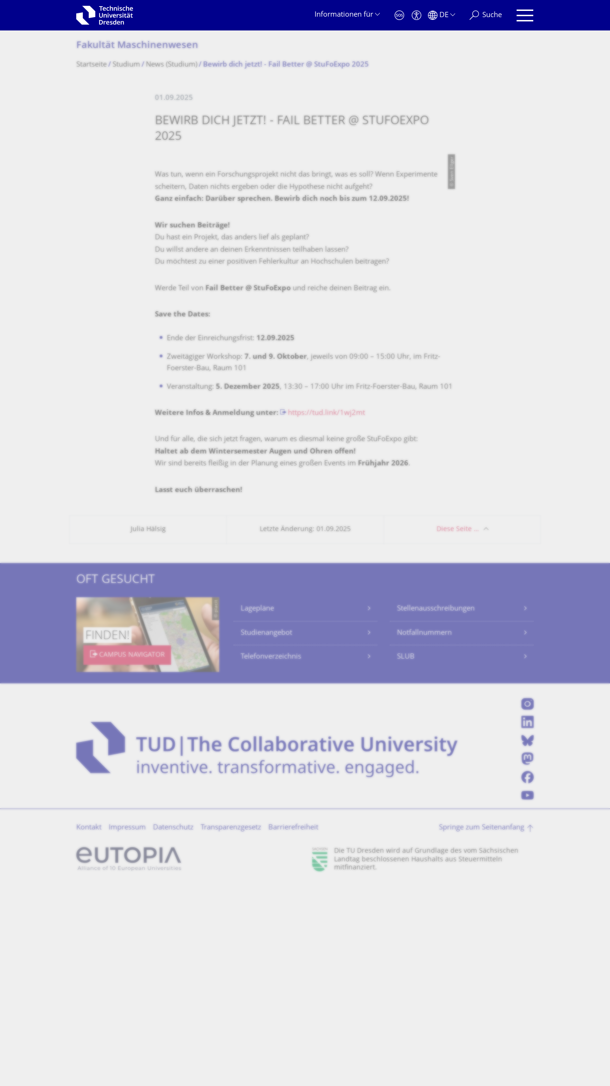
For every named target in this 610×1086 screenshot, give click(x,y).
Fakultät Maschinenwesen (137, 45)
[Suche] (485, 15)
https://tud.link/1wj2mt (326, 612)
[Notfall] (399, 15)
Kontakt (89, 1027)
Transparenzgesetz (231, 1027)
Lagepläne (257, 808)
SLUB (406, 856)
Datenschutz (173, 1027)
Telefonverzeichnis (271, 856)
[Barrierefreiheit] (416, 15)
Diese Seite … (458, 729)
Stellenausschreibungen (436, 808)
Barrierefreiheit (293, 1027)
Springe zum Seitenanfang (481, 1027)
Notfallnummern (424, 832)
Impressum (127, 1027)
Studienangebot (266, 832)
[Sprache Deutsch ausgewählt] (441, 15)
